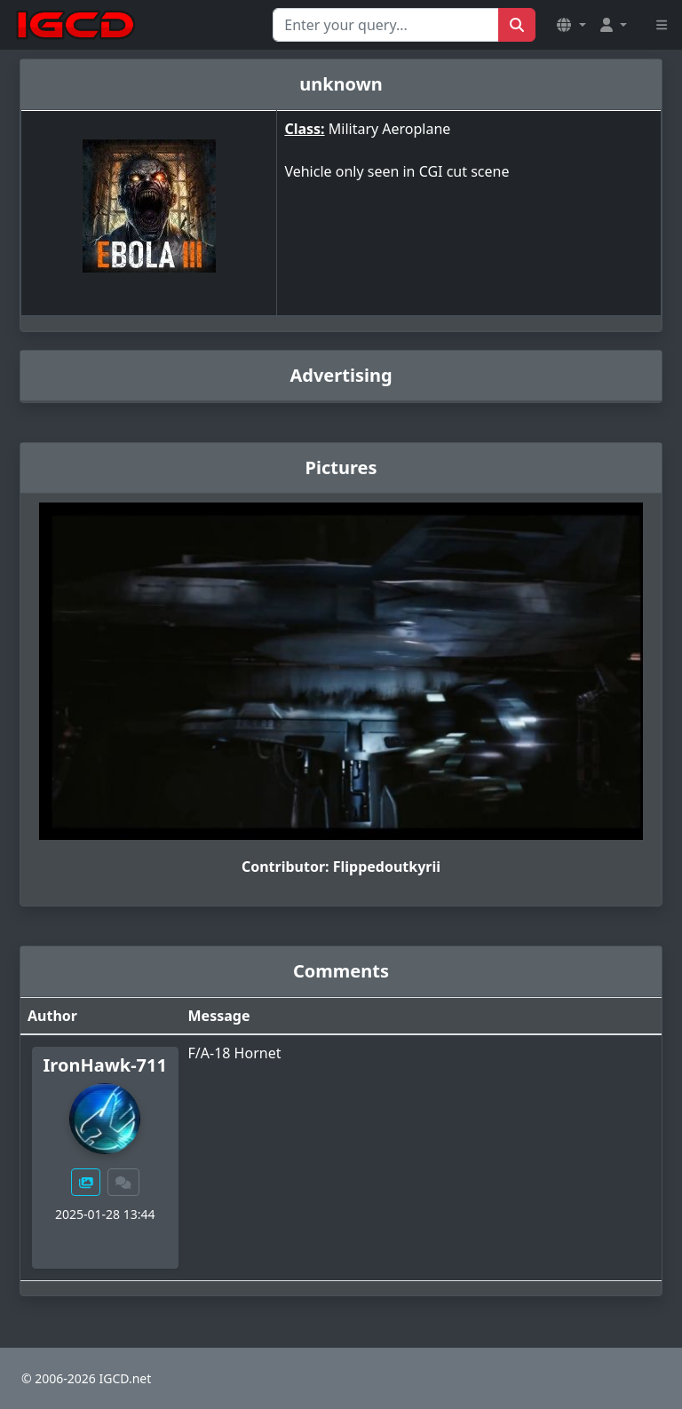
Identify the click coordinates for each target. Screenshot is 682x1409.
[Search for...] (386, 25)
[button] (571, 25)
